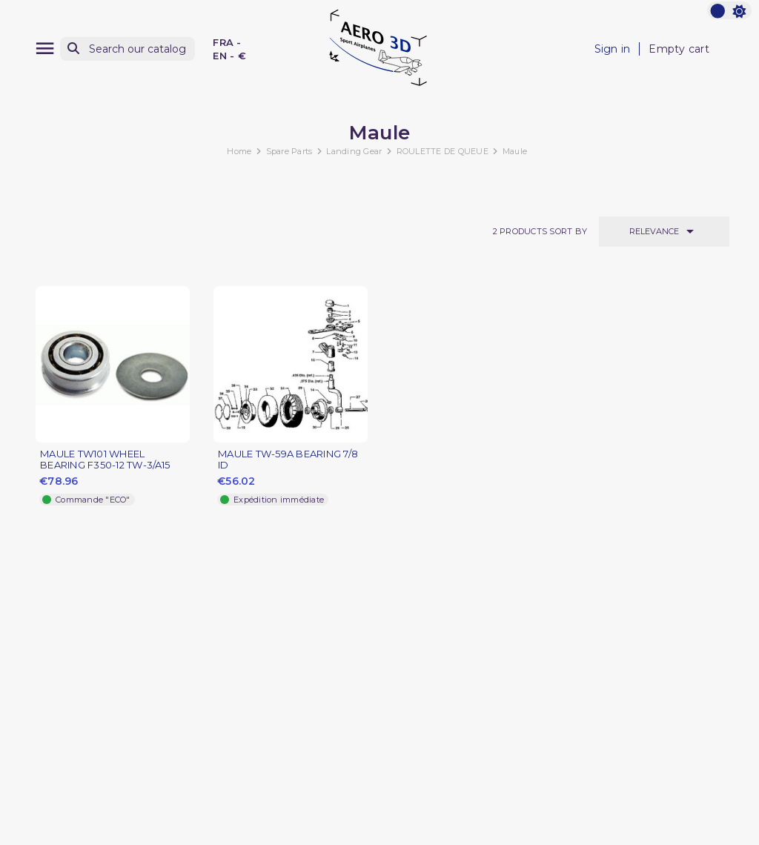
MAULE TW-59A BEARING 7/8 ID (288, 459)
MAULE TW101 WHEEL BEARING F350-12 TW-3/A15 (105, 459)
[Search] (127, 49)
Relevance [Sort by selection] (664, 231)
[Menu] (45, 48)
